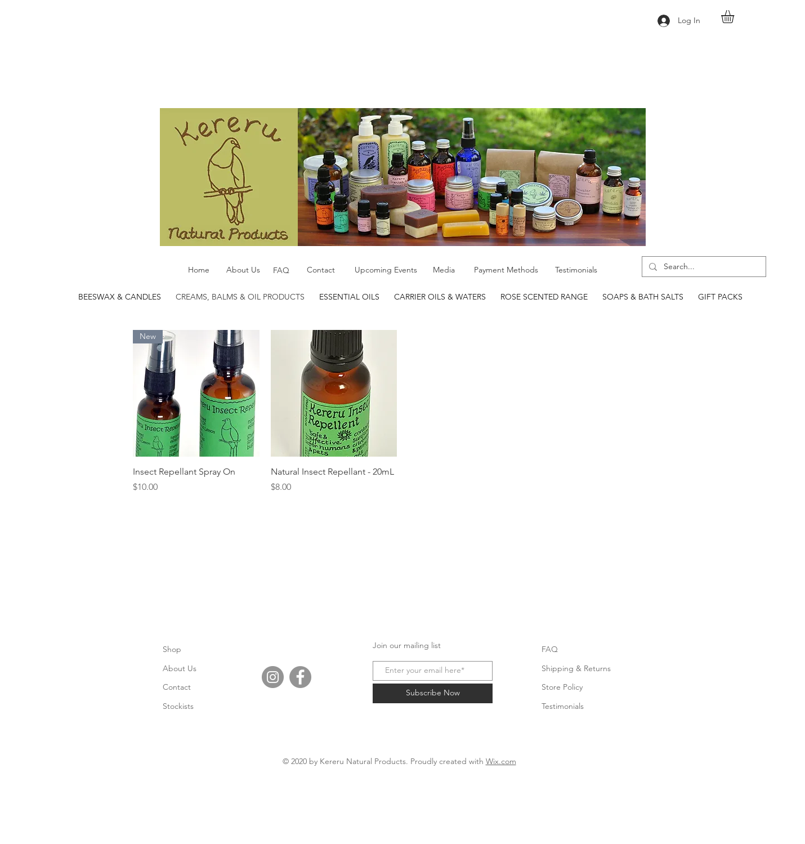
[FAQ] (281, 271)
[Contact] (321, 270)
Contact (177, 687)
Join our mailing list (407, 645)
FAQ (550, 649)
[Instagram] (273, 677)
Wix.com (501, 761)
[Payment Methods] (506, 270)
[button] (735, 16)
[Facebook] (300, 677)
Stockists (178, 706)
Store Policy (562, 687)
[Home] (198, 270)
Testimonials (563, 706)
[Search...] (703, 267)
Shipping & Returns (576, 668)
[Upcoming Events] (385, 270)
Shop (172, 649)
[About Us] (243, 270)
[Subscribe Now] (433, 693)
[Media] (444, 270)
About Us (179, 668)
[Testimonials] (575, 270)
